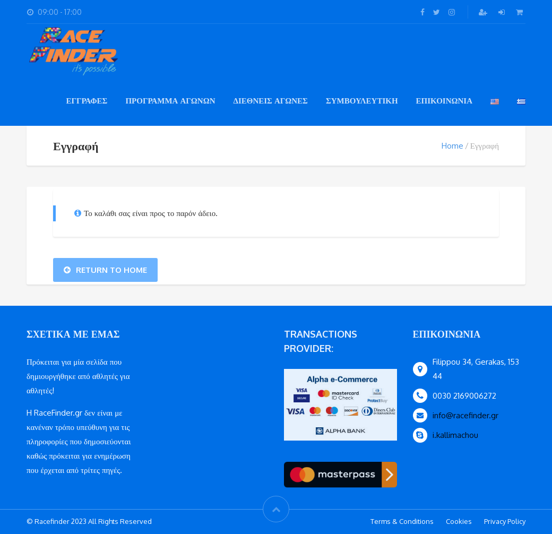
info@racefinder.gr (465, 415)
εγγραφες (86, 101)
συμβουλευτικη (362, 101)
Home (452, 146)
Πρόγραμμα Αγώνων (170, 101)
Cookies (459, 521)
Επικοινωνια (444, 101)
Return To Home (105, 270)
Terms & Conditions (402, 521)
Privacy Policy (504, 521)
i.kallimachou (455, 435)
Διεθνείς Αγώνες (270, 101)
